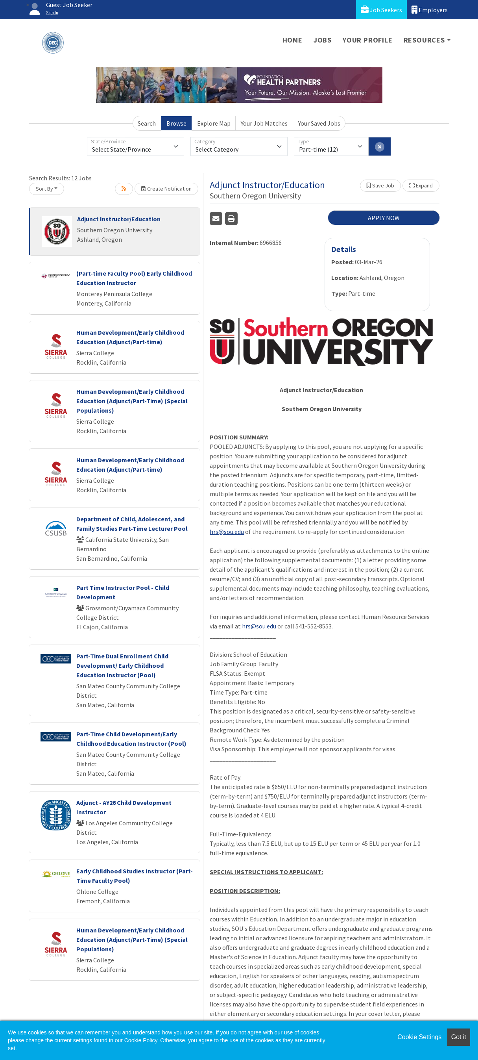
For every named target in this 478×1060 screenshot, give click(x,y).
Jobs (323, 39)
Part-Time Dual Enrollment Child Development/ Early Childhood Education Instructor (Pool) (122, 665)
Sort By (44, 188)
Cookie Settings (419, 1037)
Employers (430, 10)
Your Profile (368, 39)
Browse (176, 123)
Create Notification (166, 188)
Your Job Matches (264, 123)
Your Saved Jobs (319, 123)
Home (292, 39)
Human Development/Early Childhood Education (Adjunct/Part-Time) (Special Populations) (132, 400)
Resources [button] (424, 39)
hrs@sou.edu (227, 532)
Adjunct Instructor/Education (119, 219)
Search (147, 123)
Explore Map (214, 123)
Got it (458, 1037)
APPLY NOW (384, 218)
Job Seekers (381, 10)
